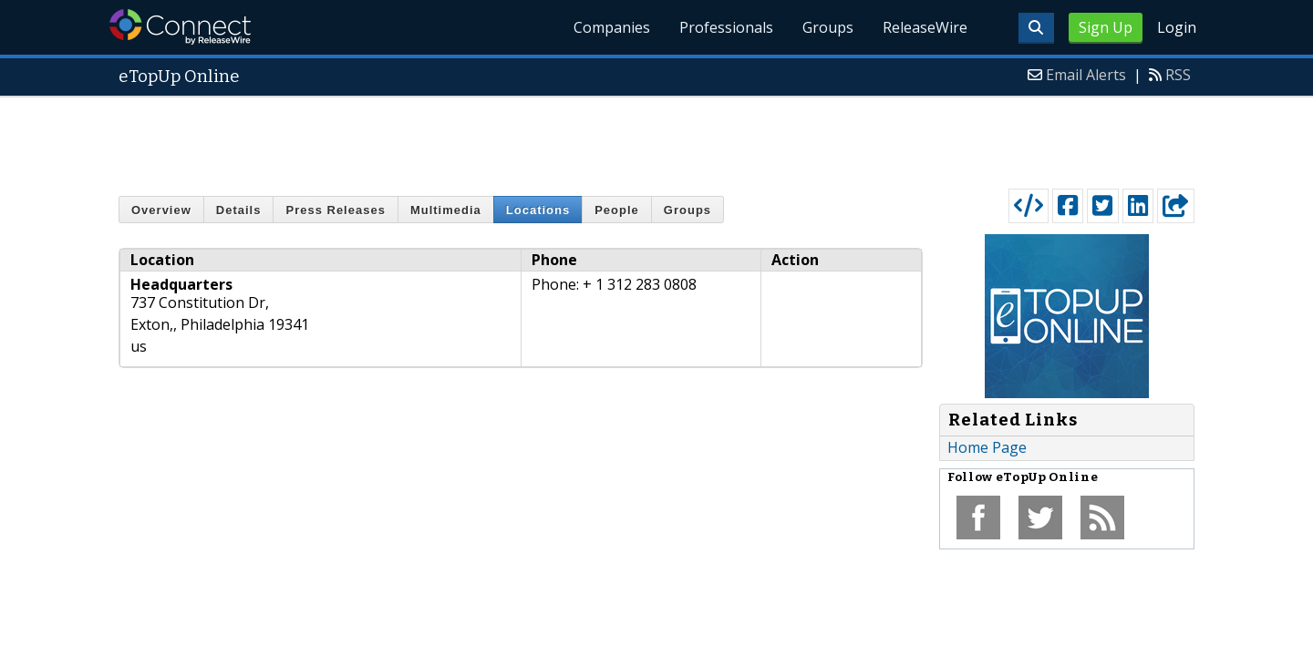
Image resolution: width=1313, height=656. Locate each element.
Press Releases (335, 210)
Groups (827, 27)
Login (1176, 27)
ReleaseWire (925, 27)
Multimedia (445, 210)
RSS (1178, 75)
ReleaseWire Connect (180, 27)
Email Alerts (1086, 75)
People (616, 210)
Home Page (987, 447)
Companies (612, 27)
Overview (161, 210)
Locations (538, 210)
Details (239, 210)
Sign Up (1105, 27)
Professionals (726, 27)
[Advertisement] (656, 138)
